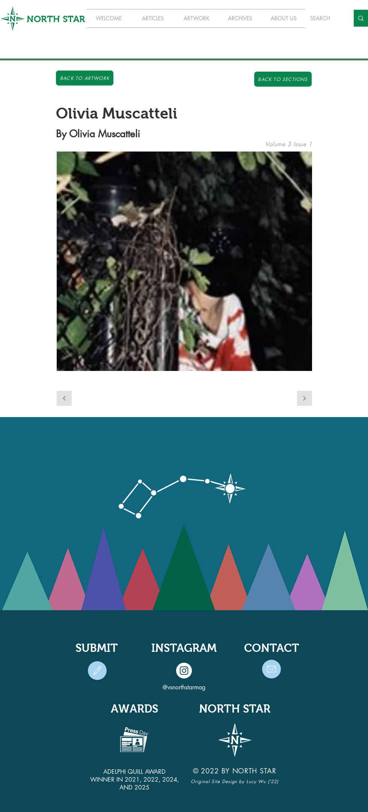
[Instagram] (184, 670)
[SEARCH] (324, 18)
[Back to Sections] (283, 79)
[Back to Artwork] (84, 78)
